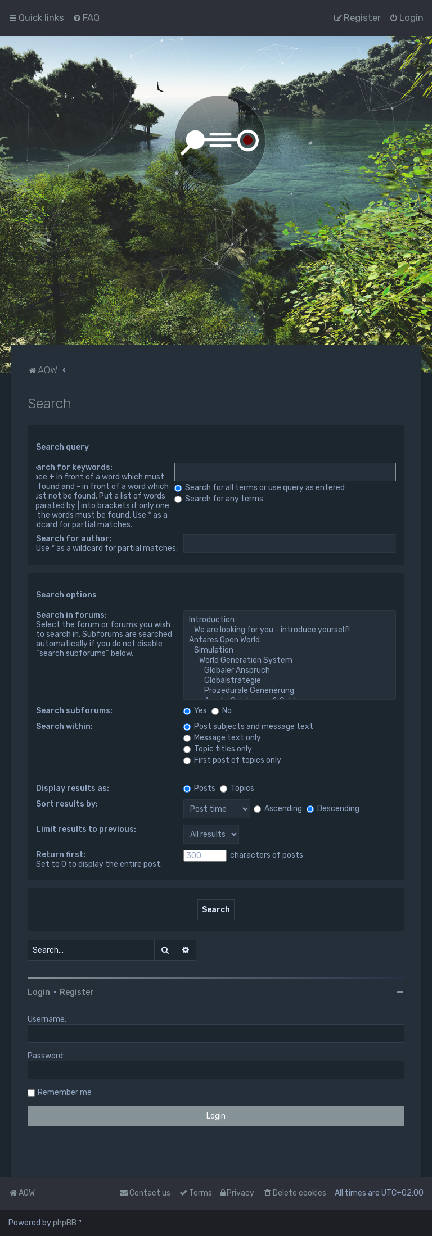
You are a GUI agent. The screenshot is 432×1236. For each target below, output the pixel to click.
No (222, 711)
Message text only (222, 737)
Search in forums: (71, 615)
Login (39, 992)
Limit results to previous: (86, 829)
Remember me (65, 1092)
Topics (237, 788)
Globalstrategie (289, 681)
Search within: (64, 726)
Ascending (278, 808)
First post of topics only (232, 760)
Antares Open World (289, 640)
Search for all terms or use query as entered (259, 487)
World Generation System (289, 660)
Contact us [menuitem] (144, 1193)
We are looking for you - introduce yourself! (289, 630)
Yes (195, 711)
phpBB (64, 1223)
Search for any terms (218, 499)
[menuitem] (86, 17)
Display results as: (72, 788)
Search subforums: (74, 711)
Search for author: (73, 539)
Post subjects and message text (248, 726)
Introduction (289, 620)
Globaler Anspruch (289, 670)
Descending (333, 808)
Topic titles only (217, 749)
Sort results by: (67, 804)
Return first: (61, 854)
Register (77, 992)
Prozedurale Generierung (289, 691)
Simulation (289, 650)
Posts (199, 788)
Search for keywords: (69, 467)
